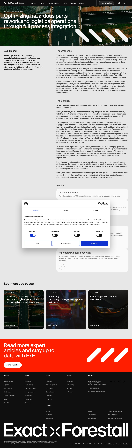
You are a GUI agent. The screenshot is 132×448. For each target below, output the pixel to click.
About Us (49, 381)
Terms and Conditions (115, 411)
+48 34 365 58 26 (94, 388)
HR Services (8, 388)
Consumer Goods (30, 388)
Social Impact (50, 392)
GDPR (90, 411)
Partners (48, 396)
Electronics (28, 396)
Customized (8, 392)
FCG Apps (111, 444)
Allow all (94, 243)
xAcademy (70, 385)
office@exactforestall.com (96, 392)
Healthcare (28, 399)
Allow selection (66, 243)
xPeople (48, 411)
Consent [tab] (36, 210)
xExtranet (49, 415)
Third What (125, 444)
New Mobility (29, 385)
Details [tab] (66, 210)
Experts (6, 385)
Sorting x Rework (9, 396)
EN (125, 3)
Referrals (49, 399)
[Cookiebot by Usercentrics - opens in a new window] (99, 203)
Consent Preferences (115, 418)
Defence (27, 403)
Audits (6, 399)
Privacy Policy (112, 415)
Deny (37, 243)
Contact (81, 3)
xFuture (69, 392)
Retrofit (6, 403)
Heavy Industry (29, 392)
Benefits (70, 381)
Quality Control (8, 381)
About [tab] (95, 210)
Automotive (28, 381)
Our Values (49, 388)
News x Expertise (51, 385)
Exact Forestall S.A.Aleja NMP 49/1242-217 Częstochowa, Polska (97, 382)
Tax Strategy (92, 415)
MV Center (49, 418)
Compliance (92, 418)
